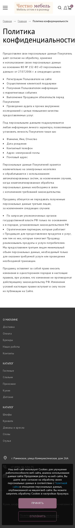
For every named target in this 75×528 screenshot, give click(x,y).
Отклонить (38, 516)
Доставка (9, 327)
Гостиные (8, 370)
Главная (7, 21)
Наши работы (11, 346)
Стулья (7, 440)
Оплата (7, 333)
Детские (8, 397)
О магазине (10, 319)
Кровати (8, 421)
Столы (6, 434)
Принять (38, 503)
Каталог (8, 363)
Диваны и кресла (13, 427)
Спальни (8, 377)
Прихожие (9, 384)
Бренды (8, 340)
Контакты (8, 353)
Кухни (6, 390)
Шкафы (7, 414)
